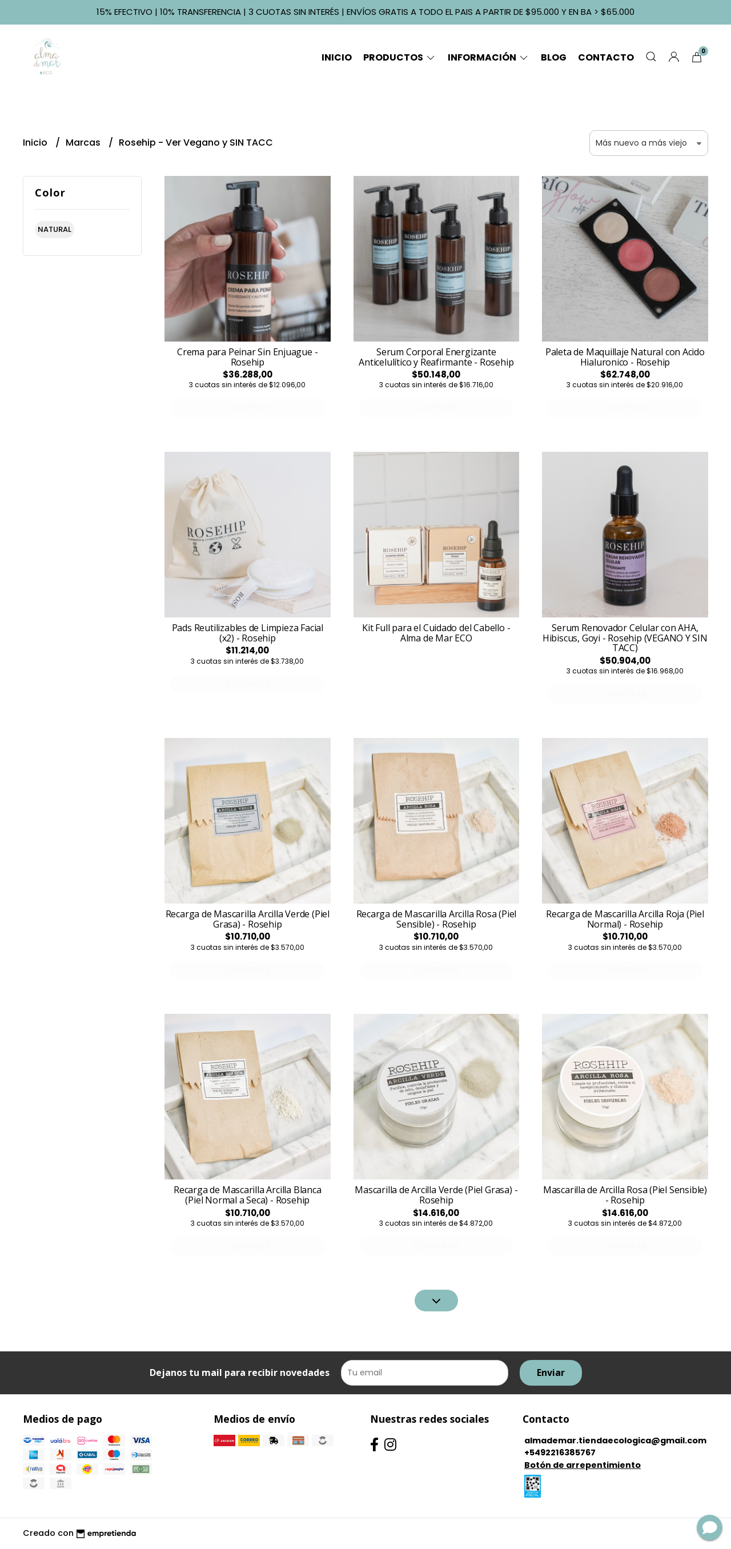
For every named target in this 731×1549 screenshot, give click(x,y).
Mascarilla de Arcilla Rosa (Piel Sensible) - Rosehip (625, 1194)
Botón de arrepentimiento (582, 1465)
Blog (554, 57)
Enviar (551, 1372)
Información (488, 57)
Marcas (84, 142)
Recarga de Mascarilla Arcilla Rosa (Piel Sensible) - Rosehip (436, 919)
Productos (399, 57)
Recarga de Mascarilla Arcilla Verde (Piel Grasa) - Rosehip (248, 919)
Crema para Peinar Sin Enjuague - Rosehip (247, 357)
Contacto (606, 57)
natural (54, 229)
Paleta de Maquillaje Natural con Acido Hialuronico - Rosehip (625, 357)
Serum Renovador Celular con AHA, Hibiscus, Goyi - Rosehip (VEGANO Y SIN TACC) (625, 637)
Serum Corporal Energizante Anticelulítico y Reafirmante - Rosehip (436, 357)
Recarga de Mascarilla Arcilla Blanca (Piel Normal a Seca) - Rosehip (247, 1194)
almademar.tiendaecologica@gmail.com (615, 1440)
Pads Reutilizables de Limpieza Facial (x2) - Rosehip (247, 632)
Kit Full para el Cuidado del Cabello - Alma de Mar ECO (436, 632)
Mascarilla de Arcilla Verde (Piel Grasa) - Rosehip (436, 1194)
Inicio (337, 57)
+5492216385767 (560, 1452)
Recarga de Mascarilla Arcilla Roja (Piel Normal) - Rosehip (625, 919)
